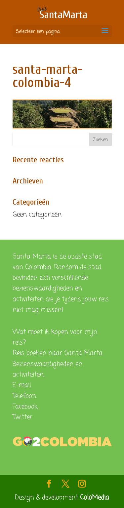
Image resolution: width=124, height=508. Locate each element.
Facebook (25, 406)
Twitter (22, 417)
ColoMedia (94, 497)
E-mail (22, 385)
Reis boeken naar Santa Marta (58, 353)
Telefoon (24, 396)
